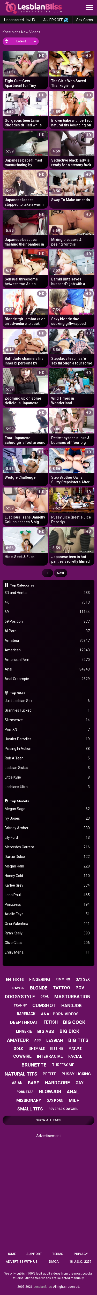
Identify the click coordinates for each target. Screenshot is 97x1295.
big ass (45, 1031)
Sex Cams (84, 20)
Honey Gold (47, 876)
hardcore (57, 1083)
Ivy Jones (47, 818)
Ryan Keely (47, 933)
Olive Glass (47, 943)
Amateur (47, 640)
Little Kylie (47, 777)
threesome (63, 1065)
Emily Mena (47, 952)
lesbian (54, 1040)
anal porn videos (60, 1014)
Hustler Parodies (47, 739)
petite (49, 1074)
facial (75, 1056)
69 (47, 612)
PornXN (47, 729)
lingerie (24, 1031)
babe (33, 1082)
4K (47, 602)
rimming (63, 979)
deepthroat (24, 1022)
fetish (51, 1022)
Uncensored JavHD (19, 20)
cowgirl (22, 1056)
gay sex (83, 979)
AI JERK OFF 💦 (55, 20)
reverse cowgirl (63, 1109)
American (47, 650)
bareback (26, 1014)
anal (73, 1091)
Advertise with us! (22, 1261)
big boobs (15, 979)
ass (37, 1040)
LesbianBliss (43, 1287)
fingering (39, 979)
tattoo (61, 987)
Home (11, 1254)
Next (60, 573)
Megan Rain (47, 866)
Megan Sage (47, 809)
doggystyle (20, 996)
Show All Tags (48, 1120)
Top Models (19, 801)
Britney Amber (47, 828)
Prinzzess (47, 904)
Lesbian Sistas (47, 768)
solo (19, 1049)
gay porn (55, 1100)
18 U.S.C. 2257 (80, 1261)
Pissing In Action (47, 748)
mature (75, 1048)
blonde (38, 988)
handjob (71, 1005)
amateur (18, 1040)
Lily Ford (47, 837)
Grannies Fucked (47, 710)
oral (44, 996)
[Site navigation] (89, 8)
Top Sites (17, 693)
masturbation (72, 996)
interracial (50, 1056)
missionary (28, 1100)
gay (80, 1082)
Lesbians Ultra (47, 787)
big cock (74, 1022)
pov (80, 987)
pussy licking (76, 1074)
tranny (20, 1005)
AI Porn (47, 631)
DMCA (54, 1261)
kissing (56, 1048)
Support (34, 1254)
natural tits (21, 1074)
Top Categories (22, 585)
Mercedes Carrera (47, 847)
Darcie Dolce (47, 857)
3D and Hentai (47, 593)
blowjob (50, 1091)
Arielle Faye (47, 914)
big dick (69, 1031)
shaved (18, 988)
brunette (34, 1065)
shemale (36, 1048)
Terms (57, 1254)
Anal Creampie (47, 679)
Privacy (81, 1254)
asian (17, 1083)
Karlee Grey (47, 885)
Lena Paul (47, 895)
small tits (30, 1108)
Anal (47, 669)
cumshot (44, 1005)
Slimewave (47, 720)
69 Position (47, 621)
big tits (78, 1040)
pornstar (25, 1092)
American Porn (47, 660)
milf (74, 1100)
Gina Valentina (47, 923)
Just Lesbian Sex (47, 701)
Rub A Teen (47, 758)
